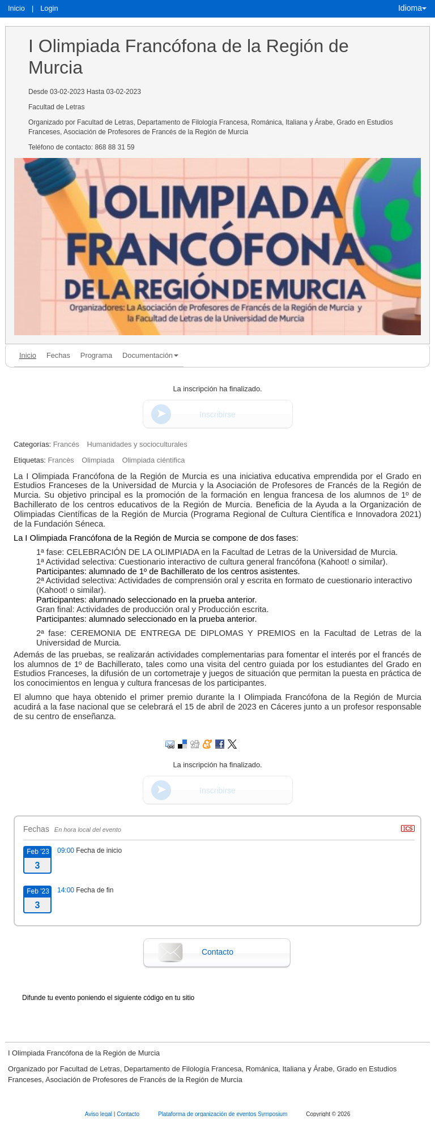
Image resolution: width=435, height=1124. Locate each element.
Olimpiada (98, 460)
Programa (96, 355)
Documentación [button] (150, 355)
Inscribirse (217, 414)
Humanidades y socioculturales (137, 444)
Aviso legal (99, 1114)
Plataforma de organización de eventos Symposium (223, 1114)
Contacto (217, 951)
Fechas (58, 355)
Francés (66, 444)
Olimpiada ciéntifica (153, 460)
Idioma (412, 7)
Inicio (16, 8)
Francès (61, 460)
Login (49, 8)
